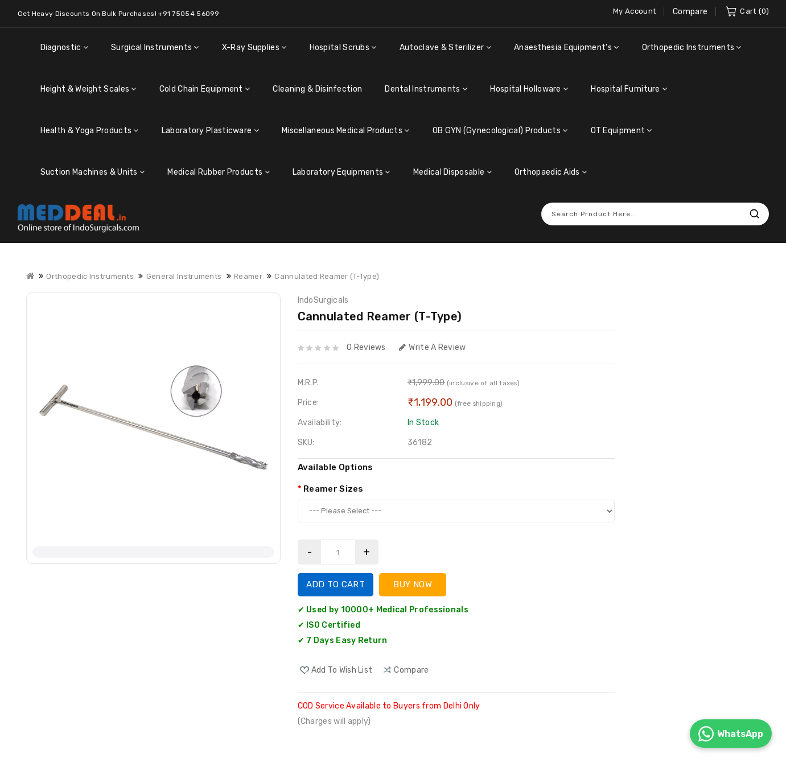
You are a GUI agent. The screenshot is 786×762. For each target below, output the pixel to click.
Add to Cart (335, 577)
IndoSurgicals (323, 293)
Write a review (432, 340)
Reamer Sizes (333, 482)
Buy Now (412, 577)
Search (754, 207)
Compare (690, 12)
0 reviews (366, 340)
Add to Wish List (342, 663)
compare (411, 663)
